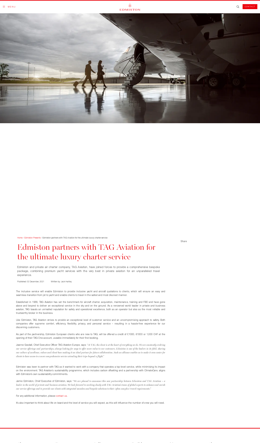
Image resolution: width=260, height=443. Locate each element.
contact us (61, 395)
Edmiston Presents (32, 237)
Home (20, 237)
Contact (250, 6)
